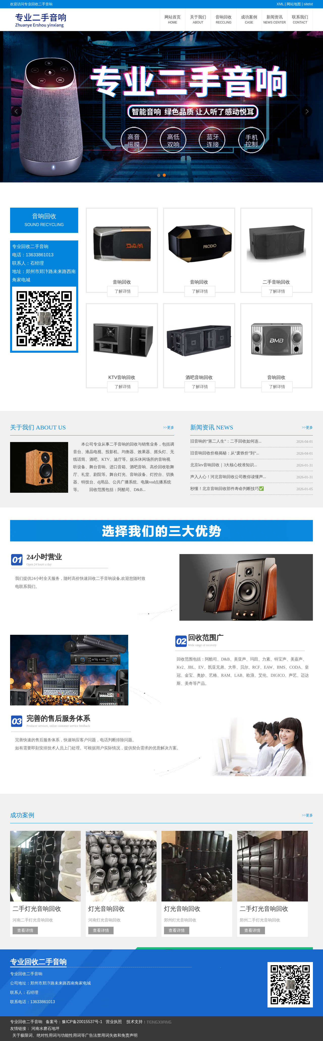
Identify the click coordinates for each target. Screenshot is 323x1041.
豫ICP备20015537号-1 (82, 1022)
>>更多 (168, 427)
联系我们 (300, 19)
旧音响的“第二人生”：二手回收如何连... (225, 441)
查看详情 (25, 930)
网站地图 (294, 4)
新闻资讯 (274, 19)
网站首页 (173, 19)
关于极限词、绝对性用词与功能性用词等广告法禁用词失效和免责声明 (75, 1035)
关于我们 (198, 19)
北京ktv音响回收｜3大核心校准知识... (223, 465)
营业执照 (114, 1022)
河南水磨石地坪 (45, 1028)
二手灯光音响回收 (37, 908)
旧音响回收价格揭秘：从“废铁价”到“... (224, 453)
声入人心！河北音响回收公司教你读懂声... (228, 477)
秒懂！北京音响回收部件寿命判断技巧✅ (227, 488)
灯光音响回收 (106, 908)
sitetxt (308, 4)
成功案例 (249, 19)
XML (280, 4)
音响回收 (224, 19)
